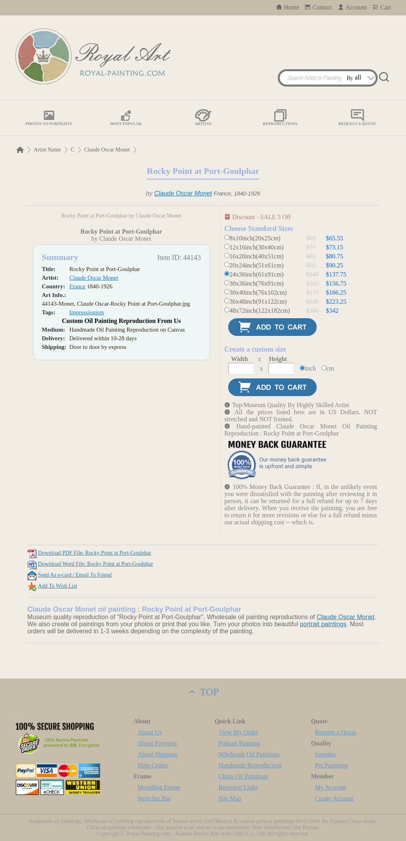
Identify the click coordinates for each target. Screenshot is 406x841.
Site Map (229, 798)
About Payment (157, 743)
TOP (203, 692)
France (77, 415)
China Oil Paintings (243, 776)
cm (330, 368)
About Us (150, 732)
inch (310, 368)
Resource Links (238, 787)
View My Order (238, 732)
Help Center (153, 765)
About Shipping (158, 754)
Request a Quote (335, 732)
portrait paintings (323, 624)
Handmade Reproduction (249, 765)
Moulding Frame (159, 787)
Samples (325, 754)
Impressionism (86, 441)
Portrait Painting (239, 743)
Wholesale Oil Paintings (249, 754)
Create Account (334, 798)
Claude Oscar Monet (107, 150)
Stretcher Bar (154, 798)
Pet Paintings (331, 765)
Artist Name (47, 150)
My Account (330, 787)
